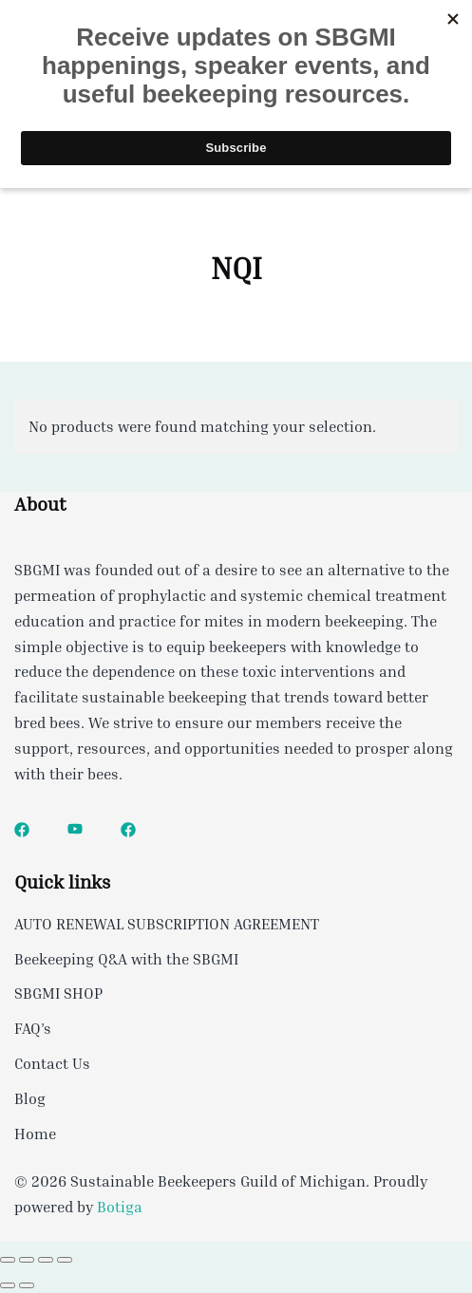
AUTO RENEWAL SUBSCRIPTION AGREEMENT (166, 923)
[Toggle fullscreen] (26, 1260)
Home (35, 1133)
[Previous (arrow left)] (7, 1285)
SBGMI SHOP (58, 993)
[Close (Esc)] (64, 1260)
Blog (30, 1098)
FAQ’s (32, 1028)
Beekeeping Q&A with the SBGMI (126, 958)
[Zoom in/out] (7, 1260)
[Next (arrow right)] (26, 1285)
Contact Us (52, 1063)
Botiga (119, 1206)
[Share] (45, 1260)
